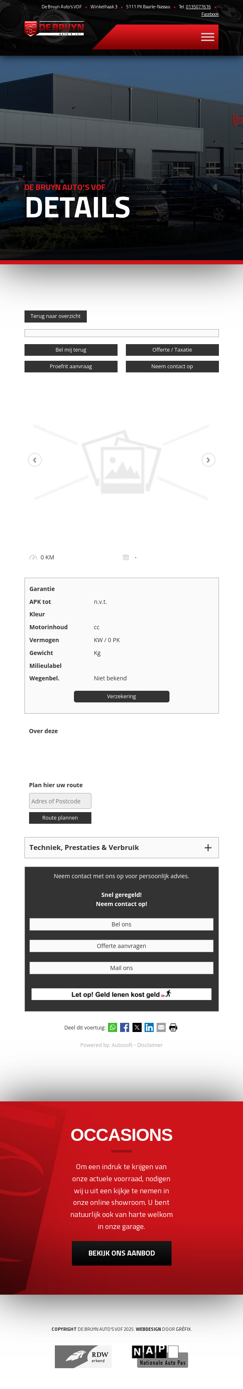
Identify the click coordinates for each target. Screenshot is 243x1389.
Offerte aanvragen (121, 946)
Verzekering (121, 696)
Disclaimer (150, 1045)
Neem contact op (172, 366)
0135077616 (198, 6)
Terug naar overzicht (56, 316)
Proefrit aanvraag (71, 366)
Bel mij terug (70, 349)
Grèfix (183, 1329)
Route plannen (60, 817)
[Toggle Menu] (207, 37)
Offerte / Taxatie (172, 349)
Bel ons (122, 924)
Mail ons (121, 968)
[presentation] (39, 460)
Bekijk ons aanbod (121, 1252)
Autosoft (122, 1045)
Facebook (210, 14)
